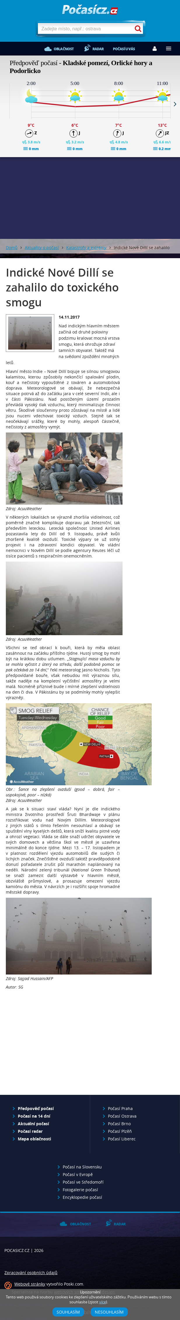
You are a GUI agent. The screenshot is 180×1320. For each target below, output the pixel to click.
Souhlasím (68, 1312)
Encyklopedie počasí (82, 1197)
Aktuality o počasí (42, 247)
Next (175, 104)
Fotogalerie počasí (80, 1189)
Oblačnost (64, 48)
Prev (5, 104)
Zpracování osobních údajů (30, 1272)
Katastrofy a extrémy (86, 247)
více (102, 1302)
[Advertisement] (63, 1045)
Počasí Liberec (122, 1139)
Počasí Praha (120, 1108)
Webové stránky (29, 1284)
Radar (98, 48)
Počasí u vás (124, 48)
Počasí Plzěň (120, 1131)
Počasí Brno (119, 1123)
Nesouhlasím (109, 1312)
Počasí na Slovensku (82, 1167)
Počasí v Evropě (78, 1174)
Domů (12, 247)
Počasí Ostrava (122, 1116)
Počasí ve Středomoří (83, 1182)
